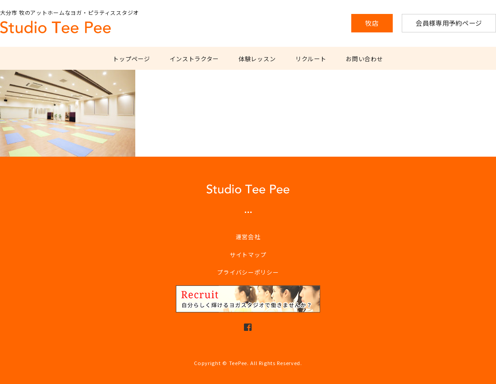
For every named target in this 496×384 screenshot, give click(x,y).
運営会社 (248, 236)
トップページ (131, 58)
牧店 (371, 22)
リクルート (310, 58)
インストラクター (194, 58)
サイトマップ (248, 254)
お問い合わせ (364, 58)
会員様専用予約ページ (449, 22)
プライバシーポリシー (248, 272)
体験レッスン (257, 58)
